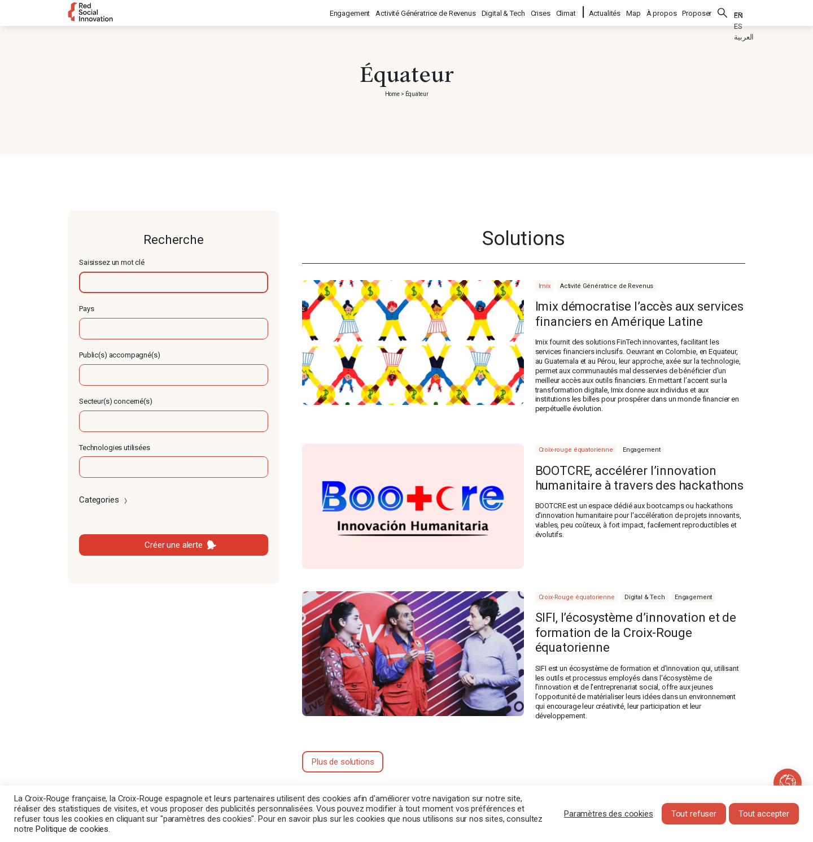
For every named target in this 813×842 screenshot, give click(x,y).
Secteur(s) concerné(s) (115, 401)
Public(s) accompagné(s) (119, 355)
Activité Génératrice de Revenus (426, 11)
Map (633, 11)
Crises (541, 11)
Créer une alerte (174, 545)
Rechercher (722, 11)
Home (392, 94)
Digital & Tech (504, 11)
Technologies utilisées (114, 447)
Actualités (605, 11)
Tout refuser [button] (693, 814)
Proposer (696, 11)
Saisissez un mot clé (112, 262)
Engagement (350, 11)
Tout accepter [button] (763, 814)
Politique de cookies (72, 829)
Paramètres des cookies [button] (608, 814)
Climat (566, 11)
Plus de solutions (343, 762)
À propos (661, 11)
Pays (86, 308)
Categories (104, 500)
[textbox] (173, 282)
